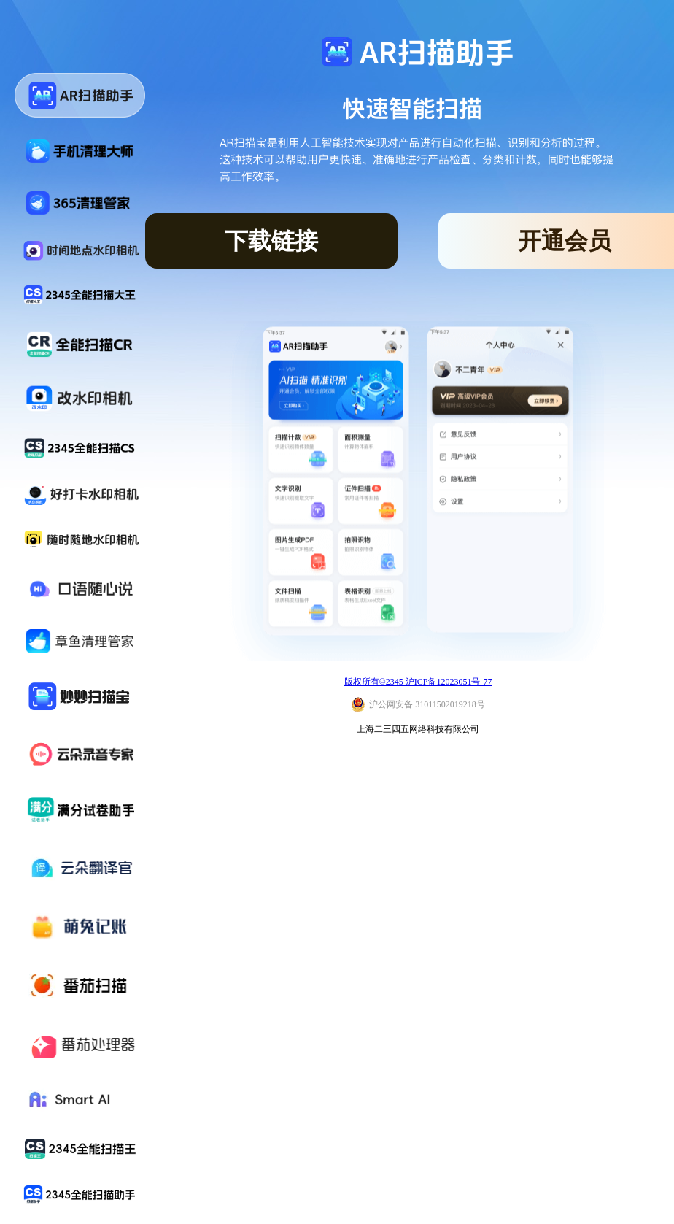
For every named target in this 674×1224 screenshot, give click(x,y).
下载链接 (271, 241)
